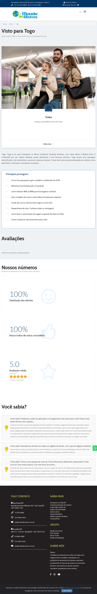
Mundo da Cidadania (57, 538)
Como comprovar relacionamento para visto (29, 219)
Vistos (11, 24)
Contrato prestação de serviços (61, 505)
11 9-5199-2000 (20, 518)
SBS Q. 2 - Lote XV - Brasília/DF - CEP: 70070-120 (28, 532)
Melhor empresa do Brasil (58, 516)
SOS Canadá (54, 533)
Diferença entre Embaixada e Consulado (27, 186)
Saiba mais (48, 144)
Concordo (66, 591)
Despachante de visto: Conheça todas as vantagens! (32, 208)
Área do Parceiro (69, 5)
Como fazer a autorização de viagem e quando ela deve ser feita (37, 214)
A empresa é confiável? (58, 503)
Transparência (55, 519)
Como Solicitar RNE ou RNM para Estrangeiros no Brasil (33, 191)
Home (5, 24)
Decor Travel (54, 536)
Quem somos (54, 512)
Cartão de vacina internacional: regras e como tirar (32, 203)
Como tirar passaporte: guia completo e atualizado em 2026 (35, 180)
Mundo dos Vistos (56, 531)
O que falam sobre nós (58, 507)
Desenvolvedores (56, 514)
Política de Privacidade (57, 509)
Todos (48, 117)
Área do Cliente (70, 2)
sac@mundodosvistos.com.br (24, 522)
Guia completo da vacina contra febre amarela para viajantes (36, 197)
